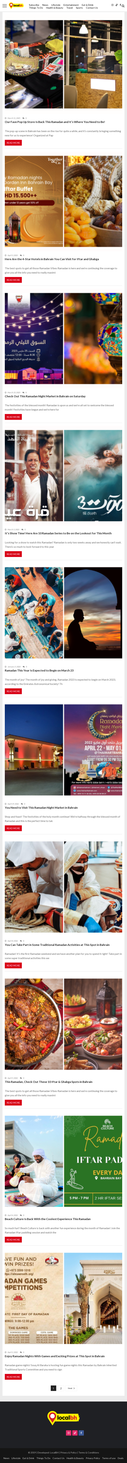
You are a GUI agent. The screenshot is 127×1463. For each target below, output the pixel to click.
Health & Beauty (54, 7)
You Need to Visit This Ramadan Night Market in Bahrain (41, 807)
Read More (13, 142)
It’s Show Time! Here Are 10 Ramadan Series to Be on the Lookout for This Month (58, 533)
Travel (69, 7)
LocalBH (54, 1452)
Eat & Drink (87, 4)
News (45, 4)
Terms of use (109, 1458)
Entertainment (71, 4)
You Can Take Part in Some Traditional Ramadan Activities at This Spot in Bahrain (57, 945)
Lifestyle (55, 4)
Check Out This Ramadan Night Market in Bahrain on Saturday (45, 396)
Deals (121, 1458)
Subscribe (34, 4)
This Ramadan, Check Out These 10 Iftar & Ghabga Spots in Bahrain (48, 1082)
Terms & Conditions (88, 1452)
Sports (79, 7)
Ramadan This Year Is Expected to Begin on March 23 (39, 670)
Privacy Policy (93, 1458)
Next (70, 1388)
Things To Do (36, 7)
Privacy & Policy (68, 1452)
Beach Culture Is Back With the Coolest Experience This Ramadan (48, 1219)
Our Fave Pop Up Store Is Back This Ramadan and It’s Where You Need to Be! (55, 122)
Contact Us (92, 7)
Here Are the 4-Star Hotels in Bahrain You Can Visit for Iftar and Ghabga (52, 259)
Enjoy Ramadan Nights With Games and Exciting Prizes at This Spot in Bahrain (55, 1356)
